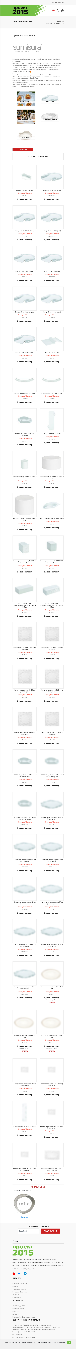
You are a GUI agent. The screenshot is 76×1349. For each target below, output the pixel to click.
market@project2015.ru (27, 1337)
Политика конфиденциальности (24, 1317)
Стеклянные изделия (20, 1283)
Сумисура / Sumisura (55, 23)
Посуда (15, 1286)
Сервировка (17, 1297)
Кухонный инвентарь (20, 1292)
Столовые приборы (19, 1289)
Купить (52, 1002)
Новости (16, 1311)
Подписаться (50, 1231)
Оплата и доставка (19, 1306)
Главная (60, 21)
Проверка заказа (18, 1308)
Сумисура (24, 1217)
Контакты (16, 1314)
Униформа (16, 1295)
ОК (69, 1342)
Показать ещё (38, 1187)
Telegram (18, 1334)
